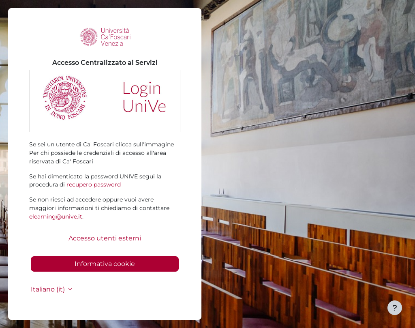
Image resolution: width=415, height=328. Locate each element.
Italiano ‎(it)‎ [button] (48, 289)
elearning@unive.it (55, 216)
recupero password (93, 184)
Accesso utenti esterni (104, 238)
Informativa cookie (105, 264)
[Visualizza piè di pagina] (394, 307)
